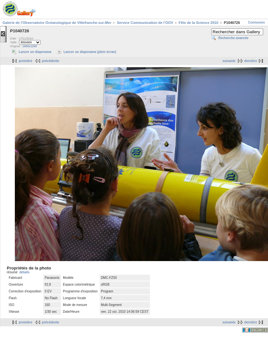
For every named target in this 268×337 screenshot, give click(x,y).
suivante (229, 61)
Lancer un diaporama (35, 52)
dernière (250, 61)
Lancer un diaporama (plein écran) (90, 52)
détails (24, 272)
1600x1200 (30, 46)
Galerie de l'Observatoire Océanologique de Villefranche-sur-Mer (57, 23)
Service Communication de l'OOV (145, 23)
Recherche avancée (233, 38)
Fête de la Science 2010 (198, 23)
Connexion (256, 22)
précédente (50, 61)
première (25, 61)
